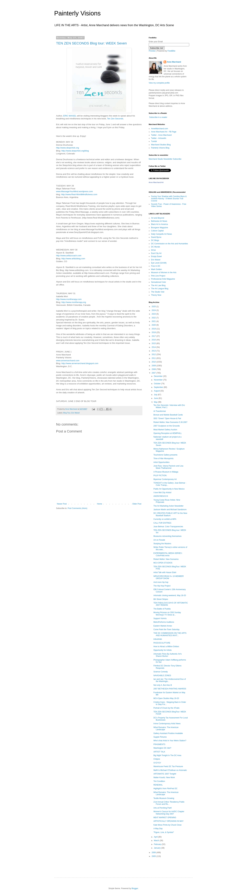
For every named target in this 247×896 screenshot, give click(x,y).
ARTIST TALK (159, 752)
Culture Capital (157, 231)
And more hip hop (160, 582)
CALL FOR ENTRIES (162, 523)
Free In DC (155, 266)
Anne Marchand (174, 62)
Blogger (135, 888)
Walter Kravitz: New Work (164, 777)
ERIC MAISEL (69, 116)
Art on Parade (159, 540)
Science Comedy (160, 672)
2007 (154, 373)
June (156, 398)
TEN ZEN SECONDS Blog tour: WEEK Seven (91, 43)
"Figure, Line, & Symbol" (163, 832)
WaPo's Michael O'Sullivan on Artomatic (170, 770)
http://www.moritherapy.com (69, 299)
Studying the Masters (162, 543)
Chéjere (156, 759)
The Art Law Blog (158, 285)
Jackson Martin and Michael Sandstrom (170, 509)
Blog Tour (66, 413)
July (156, 395)
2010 (154, 362)
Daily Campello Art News (161, 234)
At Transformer (159, 411)
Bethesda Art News (159, 221)
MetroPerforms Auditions (163, 622)
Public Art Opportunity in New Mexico (168, 489)
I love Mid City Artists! (162, 492)
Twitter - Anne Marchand (161, 135)
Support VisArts (160, 618)
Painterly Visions (77, 13)
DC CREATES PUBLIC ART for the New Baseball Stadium (170, 514)
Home (99, 504)
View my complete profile (159, 83)
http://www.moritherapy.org (73, 302)
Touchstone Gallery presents (165, 455)
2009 (154, 366)
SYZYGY (157, 763)
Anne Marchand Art (156, 182)
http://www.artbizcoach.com (68, 255)
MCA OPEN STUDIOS (162, 563)
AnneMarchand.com (159, 129)
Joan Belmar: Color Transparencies (168, 526)
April (156, 837)
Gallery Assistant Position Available (168, 733)
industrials (157, 639)
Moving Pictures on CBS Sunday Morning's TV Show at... (167, 613)
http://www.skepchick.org (67, 148)
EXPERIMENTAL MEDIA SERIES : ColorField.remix (168, 554)
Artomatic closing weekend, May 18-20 (169, 595)
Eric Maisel (75, 413)
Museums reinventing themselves (167, 536)
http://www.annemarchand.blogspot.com (79, 363)
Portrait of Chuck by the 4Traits (166, 708)
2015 (154, 343)
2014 (154, 347)
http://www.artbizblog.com (73, 258)
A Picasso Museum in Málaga (165, 472)
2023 (154, 314)
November (158, 380)
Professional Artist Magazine (163, 279)
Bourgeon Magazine (159, 227)
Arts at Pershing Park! (162, 808)
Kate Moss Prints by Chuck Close (167, 825)
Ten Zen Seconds (115, 118)
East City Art (156, 253)
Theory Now (156, 295)
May (156, 402)
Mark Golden (156, 269)
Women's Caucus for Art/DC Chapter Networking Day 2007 (168, 812)
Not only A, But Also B (162, 685)
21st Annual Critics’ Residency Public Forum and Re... (168, 803)
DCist (153, 250)
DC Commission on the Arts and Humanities (169, 244)
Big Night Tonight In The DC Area (167, 755)
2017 (154, 336)
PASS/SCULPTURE (161, 643)
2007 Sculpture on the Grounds (166, 426)
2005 (154, 856)
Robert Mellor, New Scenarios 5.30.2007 (170, 422)
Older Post (136, 504)
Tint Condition (159, 781)
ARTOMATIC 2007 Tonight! (164, 774)
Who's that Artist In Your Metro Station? (169, 740)
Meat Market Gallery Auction (165, 430)
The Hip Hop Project (161, 586)
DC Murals (155, 247)
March (157, 840)
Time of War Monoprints (163, 458)
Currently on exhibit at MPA (164, 519)
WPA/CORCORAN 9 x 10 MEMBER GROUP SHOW (168, 577)
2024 (154, 310)
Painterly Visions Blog (160, 148)
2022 (154, 318)
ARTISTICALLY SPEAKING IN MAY (168, 821)
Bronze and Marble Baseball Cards (168, 415)
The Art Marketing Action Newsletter (168, 506)
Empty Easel (156, 256)
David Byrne (156, 237)
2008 (154, 369)
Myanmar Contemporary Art (165, 479)
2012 (154, 354)
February (158, 844)
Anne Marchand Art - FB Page (163, 132)
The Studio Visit (157, 292)
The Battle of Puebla (162, 609)
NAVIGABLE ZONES (162, 675)
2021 (154, 321)
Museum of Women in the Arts (163, 272)
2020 (154, 325)
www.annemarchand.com (67, 360)
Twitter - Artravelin (158, 138)
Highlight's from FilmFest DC (165, 788)
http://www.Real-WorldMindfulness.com (79, 194)
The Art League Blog (159, 288)
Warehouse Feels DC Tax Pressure (168, 766)
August (157, 391)
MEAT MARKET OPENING (164, 817)
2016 (154, 340)
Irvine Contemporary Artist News (167, 723)
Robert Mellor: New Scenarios (165, 559)
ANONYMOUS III (160, 496)
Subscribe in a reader (158, 117)
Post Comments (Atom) (77, 508)
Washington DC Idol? (162, 748)
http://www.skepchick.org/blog (75, 151)
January (157, 848)
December (158, 376)
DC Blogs (155, 240)
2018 (154, 332)
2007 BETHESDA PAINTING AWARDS (169, 689)
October (157, 384)
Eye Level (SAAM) (159, 263)
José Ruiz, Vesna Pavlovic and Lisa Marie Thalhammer (168, 467)
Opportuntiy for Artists (162, 650)
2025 (154, 306)
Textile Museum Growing (163, 798)
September (159, 387)
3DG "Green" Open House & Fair (167, 418)
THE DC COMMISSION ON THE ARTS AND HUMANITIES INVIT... (170, 634)
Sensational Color (158, 282)
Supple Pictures (160, 737)
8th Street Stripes (160, 599)
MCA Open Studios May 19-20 (166, 698)
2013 (154, 351)
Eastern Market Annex (162, 626)
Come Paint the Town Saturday (166, 629)
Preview (152, 51)
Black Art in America (159, 224)
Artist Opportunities (161, 462)
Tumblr (154, 141)
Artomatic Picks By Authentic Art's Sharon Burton (167, 655)
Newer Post (62, 504)
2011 (154, 358)
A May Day (158, 828)
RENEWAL (158, 785)
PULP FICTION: (160, 475)
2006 (154, 852)
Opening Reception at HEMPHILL (167, 433)
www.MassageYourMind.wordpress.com (74, 191)
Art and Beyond (157, 218)
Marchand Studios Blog (161, 145)
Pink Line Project (158, 276)
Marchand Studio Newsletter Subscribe (165, 159)
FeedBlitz (171, 51)
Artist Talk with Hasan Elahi (164, 572)
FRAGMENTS (159, 744)
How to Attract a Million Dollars (166, 646)
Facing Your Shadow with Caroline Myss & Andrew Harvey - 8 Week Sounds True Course (169, 198)
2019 (154, 329)
